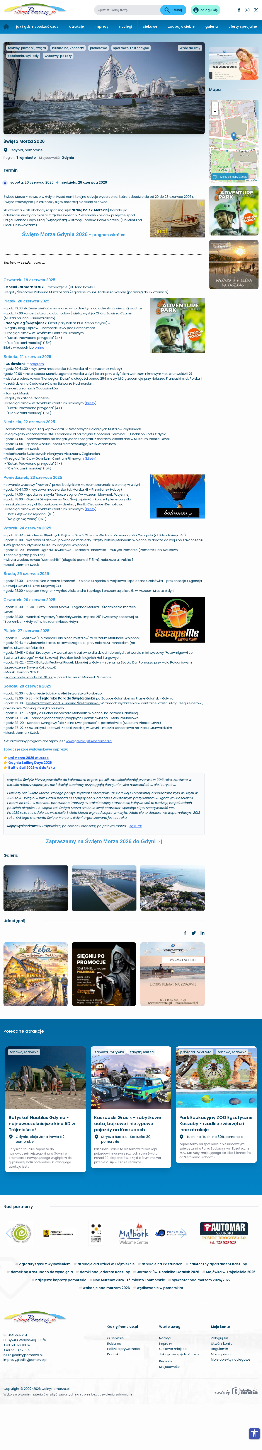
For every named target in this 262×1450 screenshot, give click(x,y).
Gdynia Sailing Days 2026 (30, 808)
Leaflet (251, 259)
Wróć (190, 93)
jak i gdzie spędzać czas (37, 26)
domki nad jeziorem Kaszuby (105, 1317)
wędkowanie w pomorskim (160, 1333)
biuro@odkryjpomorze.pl (23, 1400)
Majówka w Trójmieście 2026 (230, 1317)
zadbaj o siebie (181, 26)
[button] (233, 215)
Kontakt (113, 1399)
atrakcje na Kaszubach (162, 1309)
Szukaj (173, 10)
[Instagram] (247, 10)
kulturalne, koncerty (68, 93)
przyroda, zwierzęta (195, 1097)
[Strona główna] (6, 27)
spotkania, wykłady (23, 101)
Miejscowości (169, 1412)
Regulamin (219, 1394)
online (39, 393)
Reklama (114, 1389)
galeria (211, 26)
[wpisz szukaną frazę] (127, 10)
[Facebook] (239, 10)
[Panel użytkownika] (205, 10)
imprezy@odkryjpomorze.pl (25, 1405)
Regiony (165, 1406)
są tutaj (135, 871)
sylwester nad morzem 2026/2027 (201, 1325)
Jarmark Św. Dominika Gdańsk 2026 (168, 1317)
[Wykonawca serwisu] (236, 1437)
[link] (185, 978)
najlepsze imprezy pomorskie (60, 1325)
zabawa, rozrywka (24, 1097)
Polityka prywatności (123, 1394)
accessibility (254, 1433)
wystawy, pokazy (58, 101)
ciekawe (150, 26)
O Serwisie (115, 1383)
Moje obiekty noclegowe (230, 1405)
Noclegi (165, 1383)
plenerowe (98, 93)
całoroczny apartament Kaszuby (218, 1309)
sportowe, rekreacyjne (131, 93)
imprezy (102, 26)
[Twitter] (256, 10)
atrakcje (76, 26)
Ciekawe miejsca (173, 1394)
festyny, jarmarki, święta (27, 93)
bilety (90, 448)
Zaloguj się (219, 1383)
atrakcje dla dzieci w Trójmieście (106, 1309)
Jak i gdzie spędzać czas (179, 1399)
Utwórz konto (222, 1389)
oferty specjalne (242, 26)
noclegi (125, 26)
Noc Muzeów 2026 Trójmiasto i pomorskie (129, 1325)
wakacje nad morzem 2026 (106, 1333)
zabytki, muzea (142, 1097)
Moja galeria (221, 1399)
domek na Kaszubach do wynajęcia (42, 1317)
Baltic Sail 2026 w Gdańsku (32, 813)
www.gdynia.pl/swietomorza (89, 786)
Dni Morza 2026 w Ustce (28, 803)
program (37, 409)
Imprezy (165, 1389)
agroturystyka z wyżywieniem (45, 1309)
